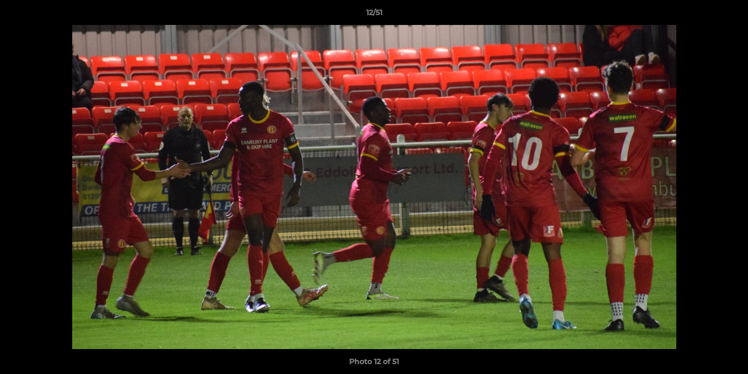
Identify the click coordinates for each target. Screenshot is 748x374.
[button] (729, 15)
